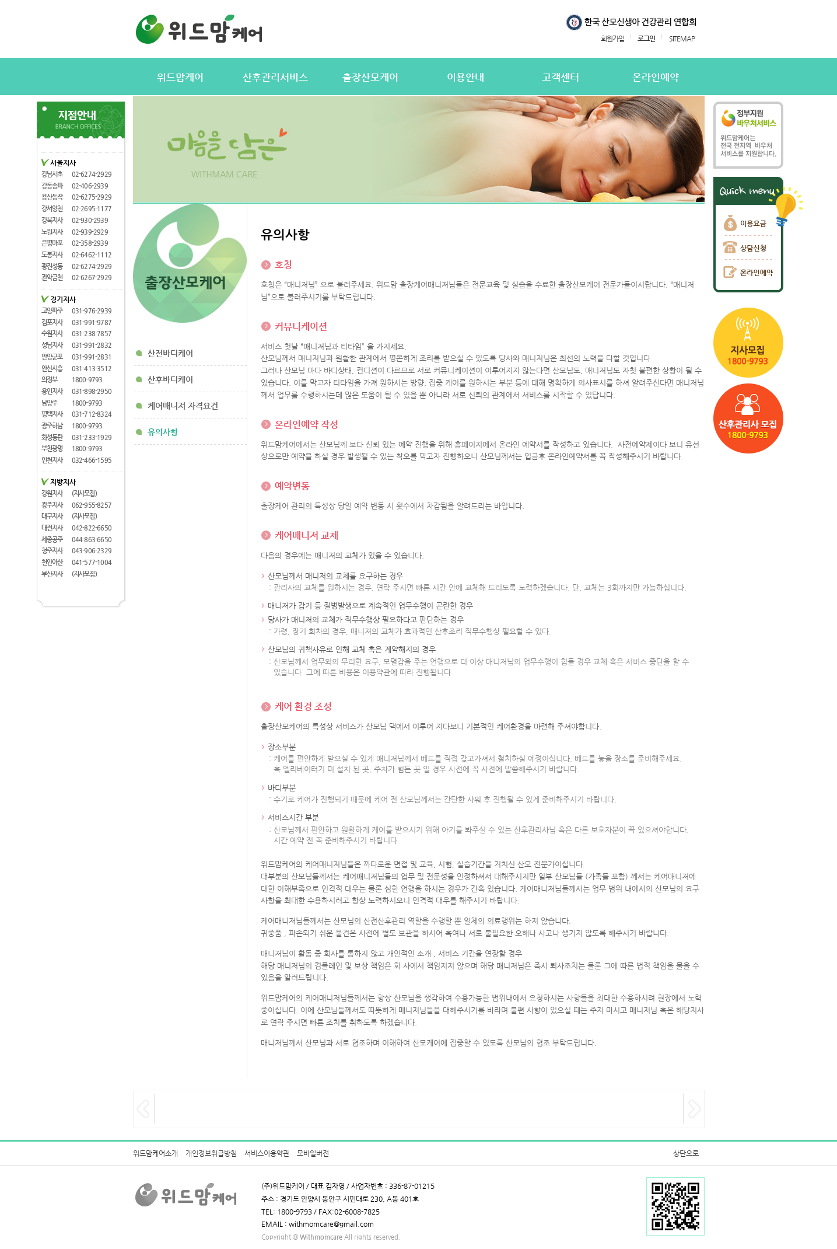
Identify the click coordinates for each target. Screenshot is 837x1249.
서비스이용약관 (266, 1153)
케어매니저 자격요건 (183, 405)
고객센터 (560, 77)
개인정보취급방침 (211, 1153)
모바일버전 (313, 1153)
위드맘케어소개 (155, 1153)
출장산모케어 (370, 77)
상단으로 (686, 1153)
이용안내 (465, 77)
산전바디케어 (170, 353)
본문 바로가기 (10, 0)
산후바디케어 (170, 379)
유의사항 (163, 432)
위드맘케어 (180, 77)
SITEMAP (682, 38)
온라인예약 (655, 77)
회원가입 (612, 38)
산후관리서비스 (275, 77)
